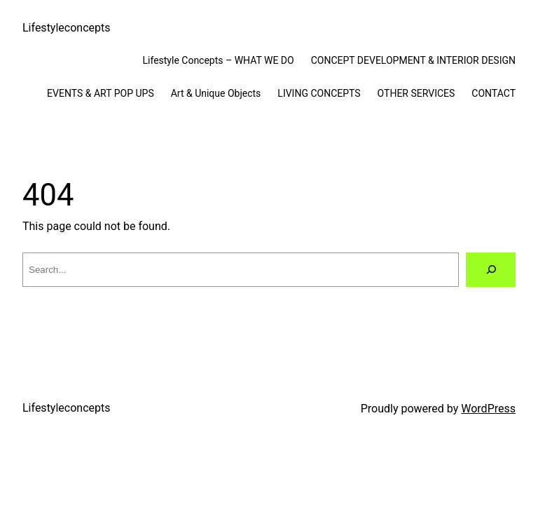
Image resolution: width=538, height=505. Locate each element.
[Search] (491, 269)
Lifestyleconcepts (66, 27)
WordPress (488, 408)
